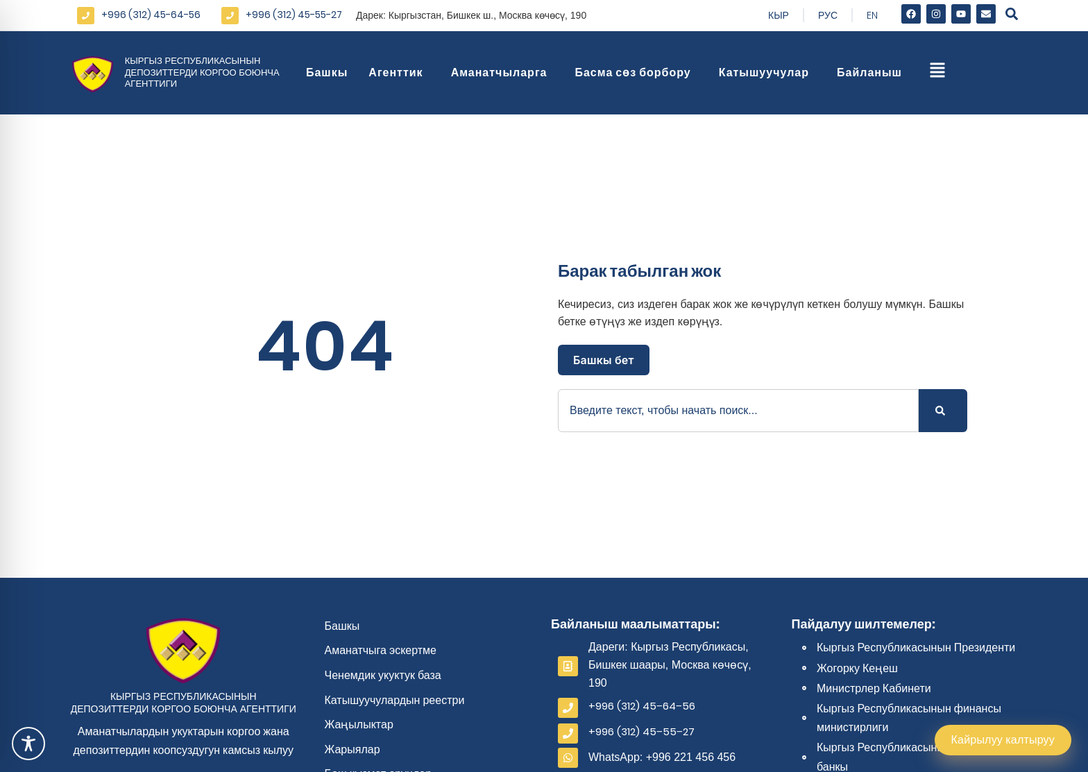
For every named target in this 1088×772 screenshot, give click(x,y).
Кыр (778, 15)
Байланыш (873, 72)
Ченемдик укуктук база (383, 675)
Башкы (327, 72)
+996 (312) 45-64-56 (151, 15)
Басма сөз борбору (636, 72)
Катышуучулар (767, 72)
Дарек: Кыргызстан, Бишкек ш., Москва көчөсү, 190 (471, 15)
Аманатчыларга (502, 72)
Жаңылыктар (359, 724)
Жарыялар (352, 749)
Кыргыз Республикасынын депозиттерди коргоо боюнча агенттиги (202, 72)
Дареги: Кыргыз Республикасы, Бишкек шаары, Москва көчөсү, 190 (669, 664)
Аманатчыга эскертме (381, 650)
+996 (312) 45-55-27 (294, 15)
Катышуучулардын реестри (395, 700)
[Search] (943, 410)
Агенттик (399, 72)
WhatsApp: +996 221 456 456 (662, 757)
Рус (828, 15)
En (872, 15)
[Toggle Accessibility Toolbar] (28, 744)
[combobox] (738, 410)
